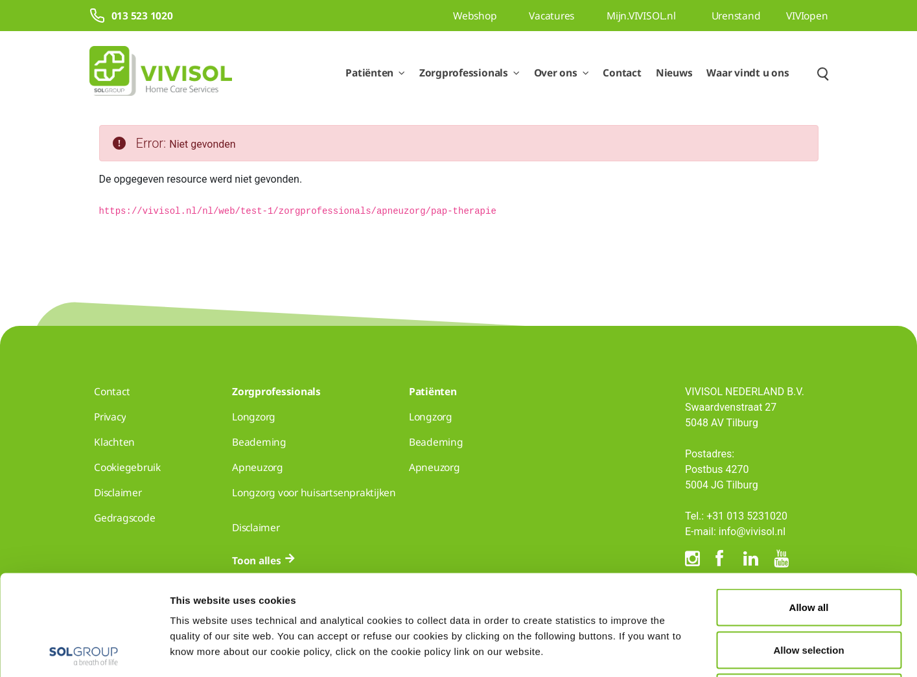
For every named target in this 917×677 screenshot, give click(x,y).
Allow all (809, 506)
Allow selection (808, 549)
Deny (809, 591)
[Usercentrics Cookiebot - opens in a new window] (84, 651)
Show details (672, 651)
